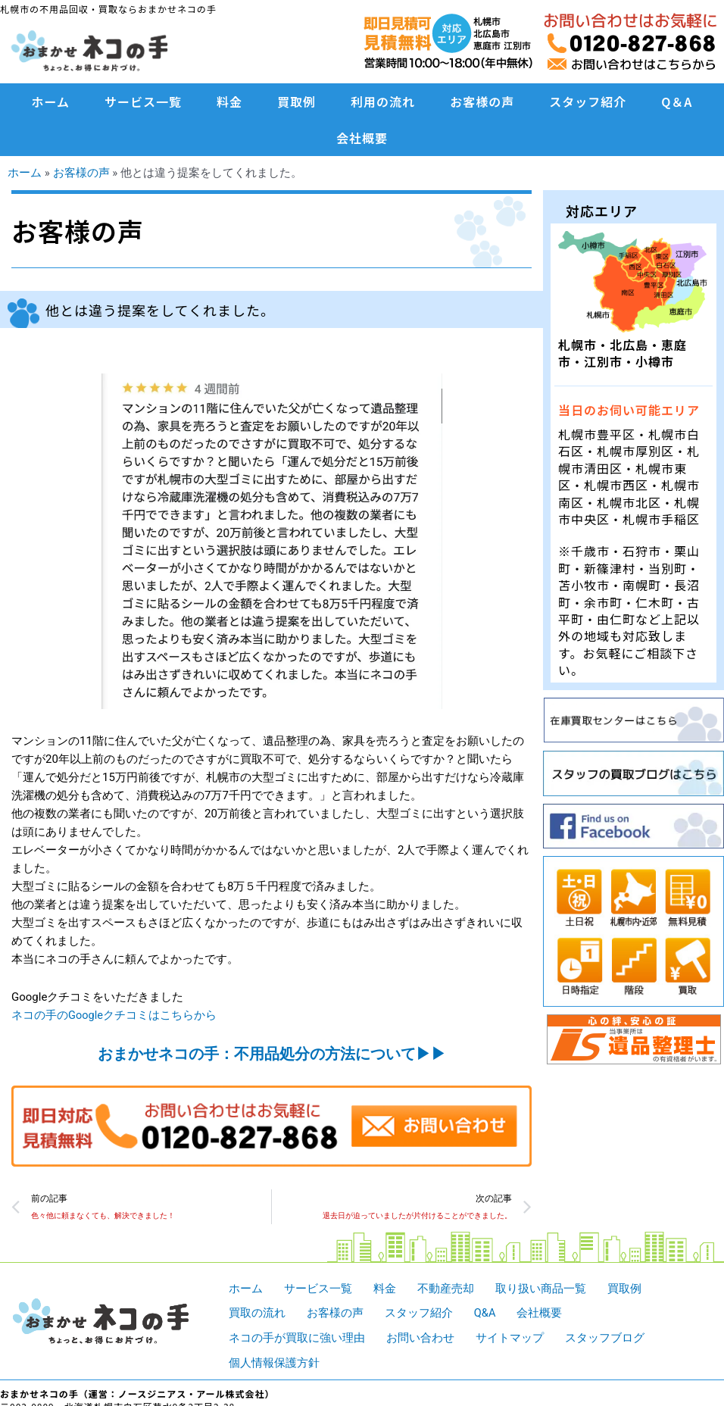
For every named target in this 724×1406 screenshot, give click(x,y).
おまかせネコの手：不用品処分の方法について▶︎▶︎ (272, 1053)
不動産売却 (445, 1288)
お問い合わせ (420, 1338)
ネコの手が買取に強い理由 (297, 1338)
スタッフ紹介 (587, 101)
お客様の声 (482, 101)
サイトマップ (510, 1338)
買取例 (296, 101)
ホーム (51, 101)
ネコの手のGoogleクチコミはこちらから (114, 1015)
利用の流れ (383, 101)
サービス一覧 (143, 101)
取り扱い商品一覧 (540, 1288)
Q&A (485, 1313)
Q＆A (676, 101)
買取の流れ (257, 1313)
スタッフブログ (604, 1338)
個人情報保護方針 (274, 1363)
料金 (229, 101)
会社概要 (362, 138)
